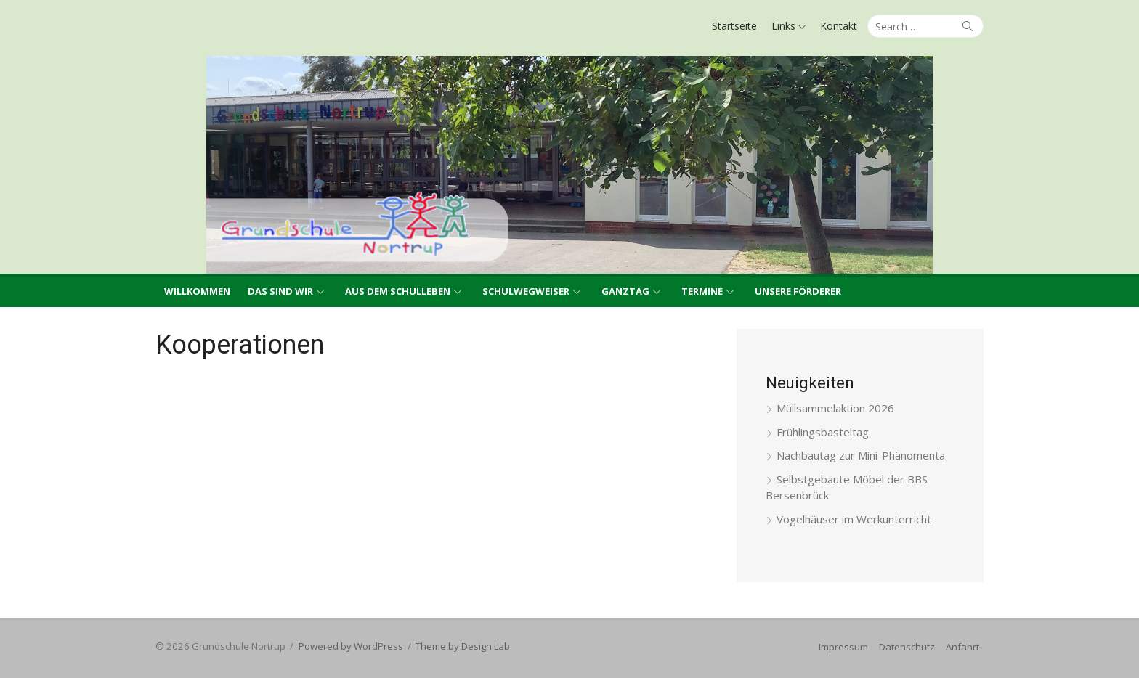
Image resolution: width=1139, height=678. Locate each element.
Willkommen (197, 291)
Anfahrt (962, 646)
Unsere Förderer (798, 291)
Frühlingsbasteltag (823, 432)
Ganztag (625, 291)
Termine (702, 291)
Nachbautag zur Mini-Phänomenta (861, 455)
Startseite (734, 26)
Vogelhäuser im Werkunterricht (854, 519)
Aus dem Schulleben (397, 291)
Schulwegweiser (526, 291)
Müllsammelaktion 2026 (835, 408)
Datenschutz (907, 646)
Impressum (843, 646)
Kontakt (838, 26)
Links (783, 26)
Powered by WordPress (351, 646)
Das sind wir (280, 291)
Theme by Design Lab (463, 646)
